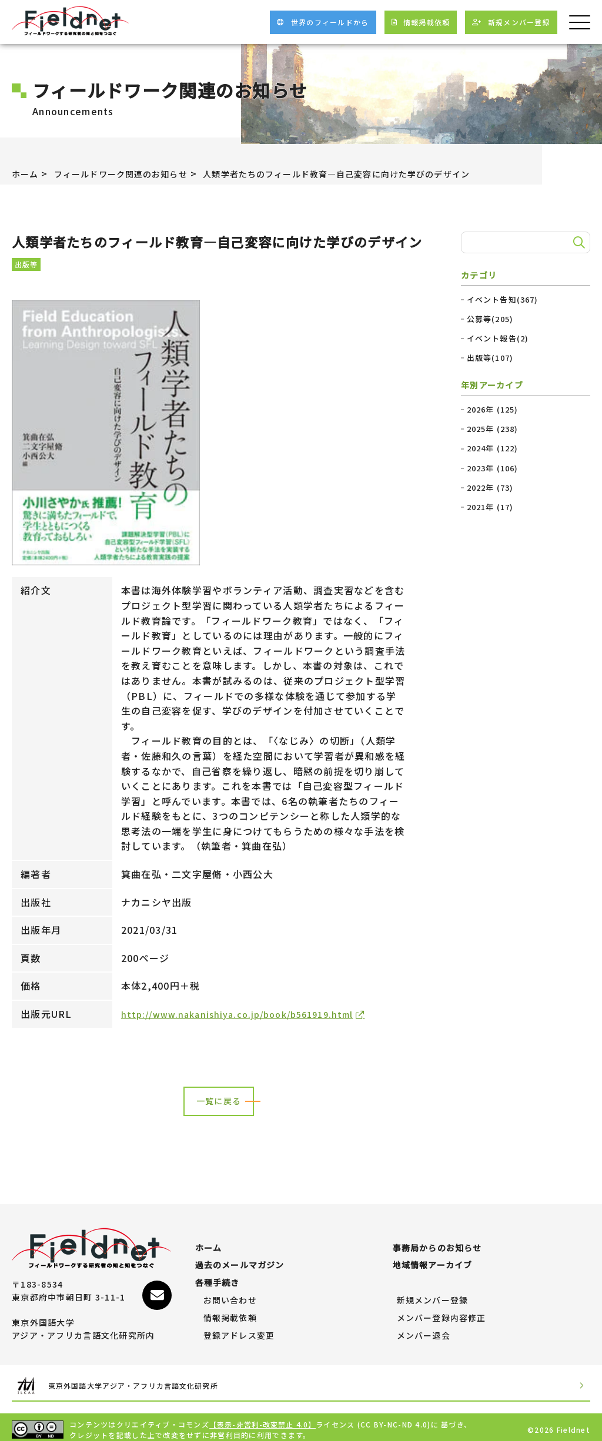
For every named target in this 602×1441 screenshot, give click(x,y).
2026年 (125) (493, 409)
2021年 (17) (490, 507)
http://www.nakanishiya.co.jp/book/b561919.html (247, 1014)
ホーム (27, 173)
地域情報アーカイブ (433, 1260)
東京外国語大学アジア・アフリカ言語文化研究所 (150, 1380)
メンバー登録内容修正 (442, 1313)
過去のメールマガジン (240, 1260)
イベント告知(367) (503, 299)
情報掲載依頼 (230, 1313)
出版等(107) (490, 358)
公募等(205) (490, 319)
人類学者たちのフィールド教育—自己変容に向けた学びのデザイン (378, 173)
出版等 (26, 264)
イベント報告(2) (498, 338)
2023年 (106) (493, 468)
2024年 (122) (493, 448)
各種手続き (217, 1277)
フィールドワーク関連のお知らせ (134, 173)
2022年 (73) (490, 487)
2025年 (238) (493, 429)
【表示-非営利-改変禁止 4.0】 (263, 1419)
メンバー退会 (424, 1330)
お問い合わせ (230, 1295)
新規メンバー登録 (433, 1295)
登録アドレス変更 (239, 1330)
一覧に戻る (218, 1102)
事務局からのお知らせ (438, 1243)
